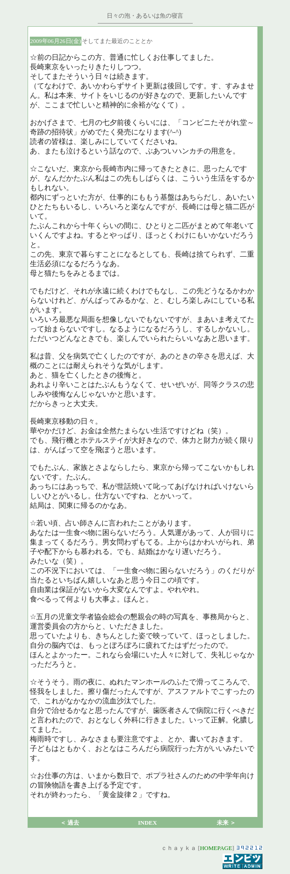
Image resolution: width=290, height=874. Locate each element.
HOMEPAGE (216, 848)
